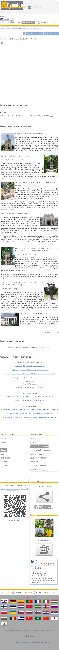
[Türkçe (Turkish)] (29, 618)
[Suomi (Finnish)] (4, 606)
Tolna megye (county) (30, 370)
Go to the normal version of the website (41, 630)
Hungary (7, 29)
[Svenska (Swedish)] (38, 606)
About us (8, 630)
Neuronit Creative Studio (23, 642)
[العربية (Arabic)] (38, 618)
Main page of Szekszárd (52, 333)
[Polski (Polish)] (4, 612)
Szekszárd (29, 29)
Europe (37, 400)
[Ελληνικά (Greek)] (21, 618)
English (6, 19)
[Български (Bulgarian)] (4, 618)
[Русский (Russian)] (54, 606)
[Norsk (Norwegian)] (46, 606)
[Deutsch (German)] (13, 601)
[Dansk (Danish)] (29, 606)
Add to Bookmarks (14, 520)
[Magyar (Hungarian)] (54, 601)
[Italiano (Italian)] (46, 601)
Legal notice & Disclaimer (20, 630)
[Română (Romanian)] (13, 618)
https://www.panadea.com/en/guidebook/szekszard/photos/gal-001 (15, 490)
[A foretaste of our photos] (44, 550)
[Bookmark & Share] (44, 497)
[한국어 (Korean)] (4, 623)
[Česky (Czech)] (21, 612)
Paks (37, 387)
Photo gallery (37, 29)
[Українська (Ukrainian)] (13, 612)
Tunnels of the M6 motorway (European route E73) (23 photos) (29, 347)
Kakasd (24, 387)
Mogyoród (35, 642)
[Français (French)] (38, 601)
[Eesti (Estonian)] (13, 606)
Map (51, 116)
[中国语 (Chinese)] (46, 618)
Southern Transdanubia (18, 29)
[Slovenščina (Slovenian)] (38, 612)
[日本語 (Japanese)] (54, 618)
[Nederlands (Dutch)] (21, 606)
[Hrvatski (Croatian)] (46, 612)
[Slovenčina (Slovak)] (29, 612)
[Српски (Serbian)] (54, 612)
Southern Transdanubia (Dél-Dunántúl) (30, 374)
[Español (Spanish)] (21, 601)
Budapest (42, 642)
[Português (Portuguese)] (29, 601)
